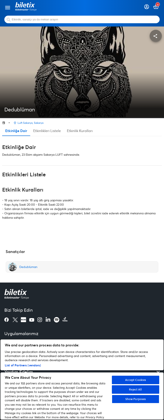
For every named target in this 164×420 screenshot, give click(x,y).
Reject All (135, 389)
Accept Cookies (135, 380)
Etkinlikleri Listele (47, 130)
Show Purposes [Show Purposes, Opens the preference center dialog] (135, 399)
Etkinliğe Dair (16, 130)
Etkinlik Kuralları (80, 130)
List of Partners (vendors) (23, 365)
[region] (82, 379)
